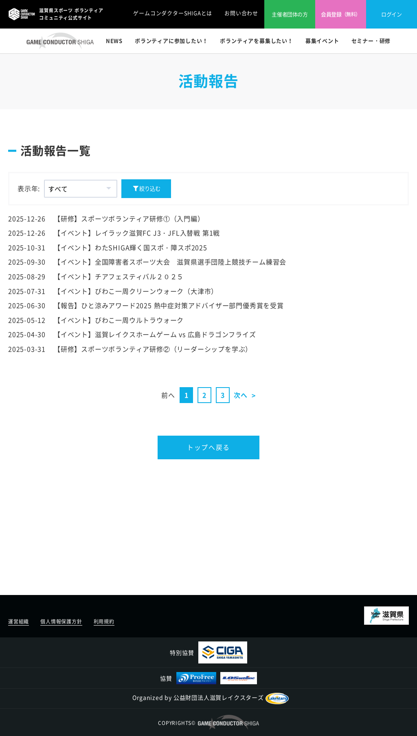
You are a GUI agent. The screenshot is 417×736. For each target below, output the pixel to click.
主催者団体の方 (289, 14)
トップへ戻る (208, 447)
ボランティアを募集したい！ (256, 40)
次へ (241, 395)
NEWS (114, 40)
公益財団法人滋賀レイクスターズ (231, 697)
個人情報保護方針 (61, 621)
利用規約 (104, 621)
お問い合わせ (241, 13)
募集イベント (322, 40)
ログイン (391, 14)
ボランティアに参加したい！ (171, 40)
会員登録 (340, 14)
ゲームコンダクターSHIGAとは (172, 13)
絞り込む (146, 188)
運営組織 (18, 621)
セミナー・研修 (371, 40)
